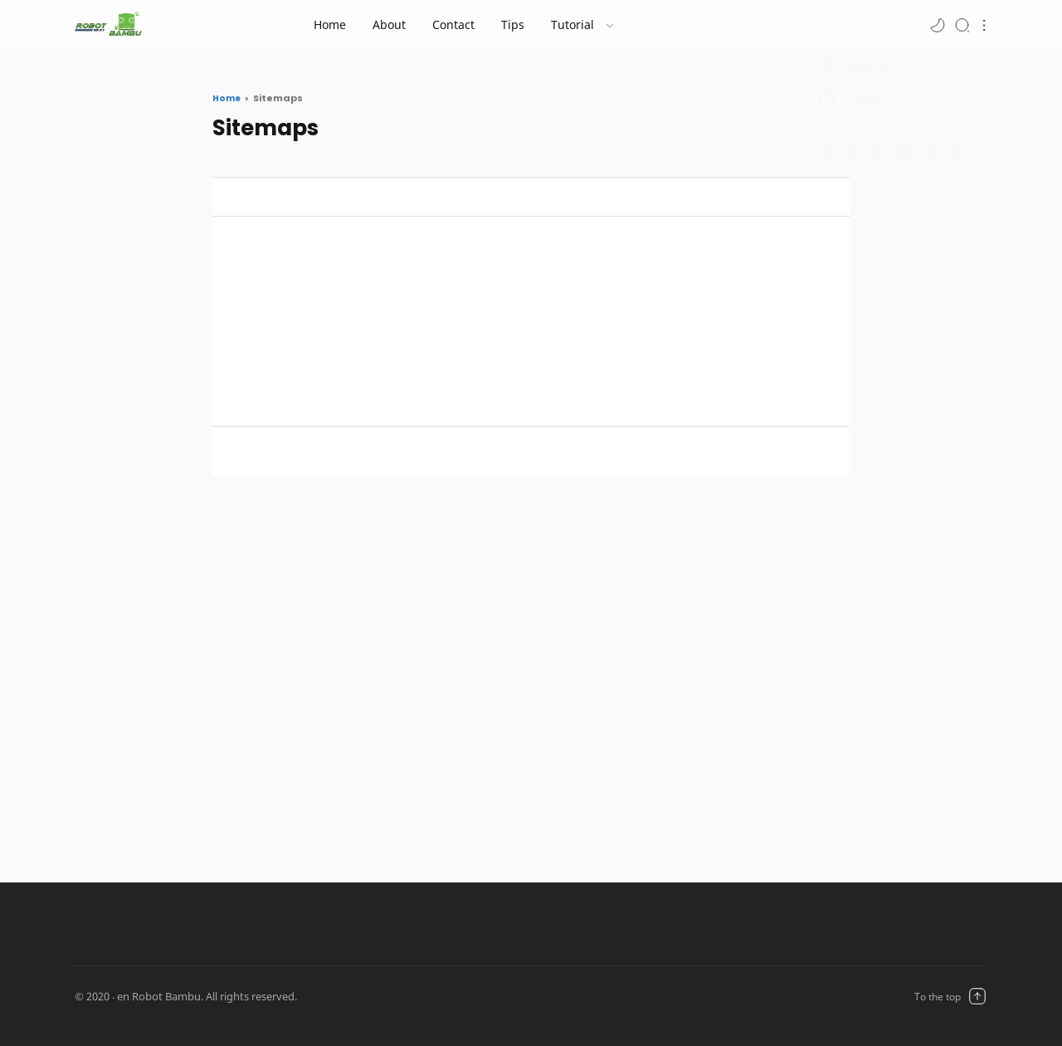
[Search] (962, 24)
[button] (937, 24)
